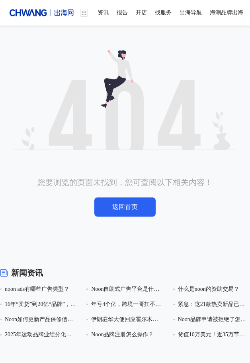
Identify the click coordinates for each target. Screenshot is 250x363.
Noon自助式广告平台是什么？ (122, 290)
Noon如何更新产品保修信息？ (36, 320)
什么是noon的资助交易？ (208, 289)
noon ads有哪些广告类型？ (37, 289)
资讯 (103, 13)
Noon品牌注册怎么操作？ (122, 334)
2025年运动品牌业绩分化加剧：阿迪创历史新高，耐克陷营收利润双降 (38, 335)
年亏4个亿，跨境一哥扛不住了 (126, 305)
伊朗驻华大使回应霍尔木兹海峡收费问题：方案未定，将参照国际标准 (124, 320)
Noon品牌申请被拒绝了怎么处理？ (212, 320)
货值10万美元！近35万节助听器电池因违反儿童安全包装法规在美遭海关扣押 (211, 335)
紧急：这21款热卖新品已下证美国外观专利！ (211, 305)
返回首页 (125, 206)
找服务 (163, 13)
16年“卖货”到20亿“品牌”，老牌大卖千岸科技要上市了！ (40, 305)
